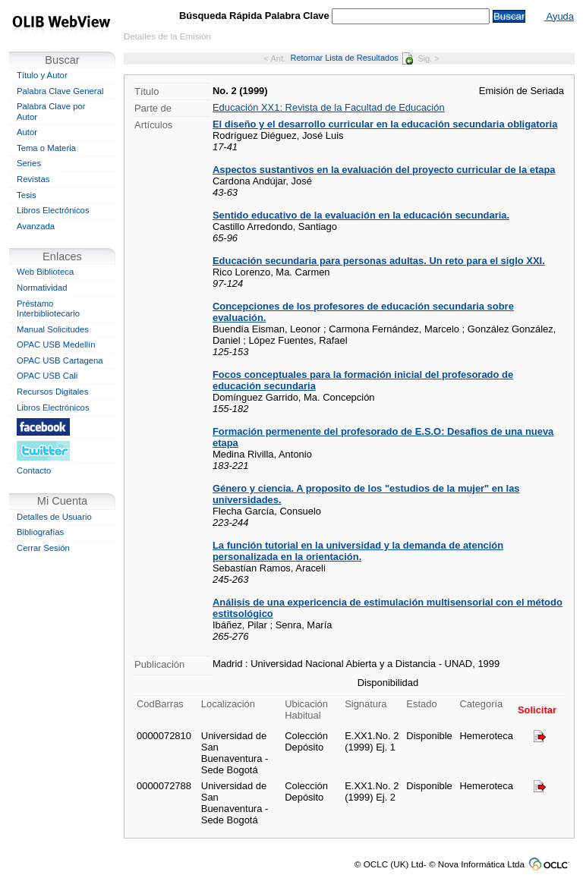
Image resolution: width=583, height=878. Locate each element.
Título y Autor (42, 75)
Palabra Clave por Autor (51, 111)
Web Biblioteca (45, 271)
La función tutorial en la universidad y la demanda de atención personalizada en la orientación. (358, 551)
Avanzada (36, 226)
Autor (27, 132)
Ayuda (559, 16)
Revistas (33, 179)
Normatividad (42, 287)
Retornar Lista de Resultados (351, 57)
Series (29, 163)
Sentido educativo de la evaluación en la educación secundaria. (361, 215)
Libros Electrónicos (53, 210)
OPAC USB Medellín (56, 344)
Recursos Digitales (52, 391)
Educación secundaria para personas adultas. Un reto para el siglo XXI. (379, 260)
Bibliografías (40, 532)
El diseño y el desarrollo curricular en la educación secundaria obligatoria (385, 124)
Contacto (34, 470)
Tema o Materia (46, 148)
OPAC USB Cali (47, 375)
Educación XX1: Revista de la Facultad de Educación (329, 107)
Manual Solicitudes (53, 329)
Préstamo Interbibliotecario (48, 309)
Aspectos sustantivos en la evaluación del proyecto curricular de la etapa (384, 169)
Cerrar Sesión (43, 547)
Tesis (26, 195)
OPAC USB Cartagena (60, 360)
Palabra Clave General (60, 91)
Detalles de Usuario (54, 516)
